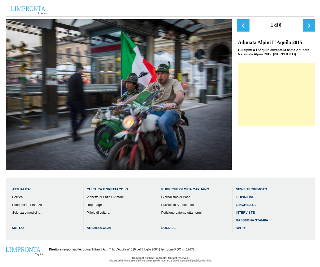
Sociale (168, 228)
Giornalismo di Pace (175, 197)
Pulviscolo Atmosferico (177, 205)
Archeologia (99, 228)
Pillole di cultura (98, 212)
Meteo (18, 228)
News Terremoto (251, 189)
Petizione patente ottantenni (181, 212)
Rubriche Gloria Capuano (185, 189)
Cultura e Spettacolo (107, 189)
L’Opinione (245, 197)
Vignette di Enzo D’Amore (105, 197)
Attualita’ (21, 189)
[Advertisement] (276, 94)
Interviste (245, 212)
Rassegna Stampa (252, 220)
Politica (17, 197)
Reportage (94, 205)
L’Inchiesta (246, 205)
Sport (241, 228)
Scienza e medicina (26, 212)
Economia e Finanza (27, 205)
